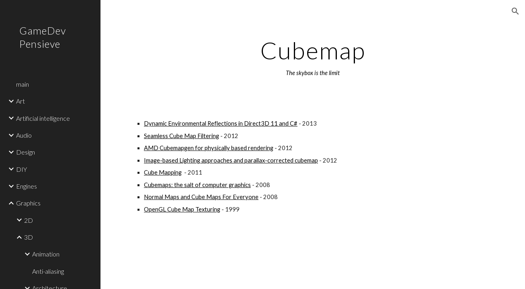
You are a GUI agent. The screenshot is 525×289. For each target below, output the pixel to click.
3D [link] (28, 237)
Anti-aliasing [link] (48, 271)
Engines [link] (26, 186)
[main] (313, 57)
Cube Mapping (163, 172)
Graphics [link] (28, 203)
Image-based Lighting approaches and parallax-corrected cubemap (231, 160)
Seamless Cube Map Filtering (181, 135)
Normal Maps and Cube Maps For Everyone (201, 196)
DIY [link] (21, 169)
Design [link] (25, 152)
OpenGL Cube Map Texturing (182, 209)
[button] (515, 11)
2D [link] (28, 220)
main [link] (22, 84)
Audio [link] (24, 135)
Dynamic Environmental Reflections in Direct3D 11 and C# (220, 123)
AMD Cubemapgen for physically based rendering (208, 147)
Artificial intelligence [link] (43, 118)
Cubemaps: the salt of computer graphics (197, 184)
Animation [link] (45, 254)
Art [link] (20, 101)
